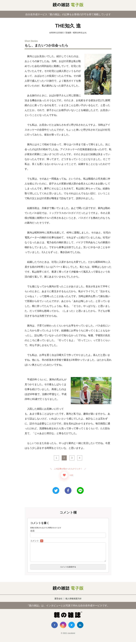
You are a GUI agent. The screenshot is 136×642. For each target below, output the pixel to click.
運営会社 (58, 602)
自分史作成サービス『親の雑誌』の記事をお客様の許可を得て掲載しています (68, 14)
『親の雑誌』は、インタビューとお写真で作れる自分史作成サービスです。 (68, 608)
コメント (36, 541)
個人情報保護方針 (73, 602)
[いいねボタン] (64, 475)
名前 (32, 531)
